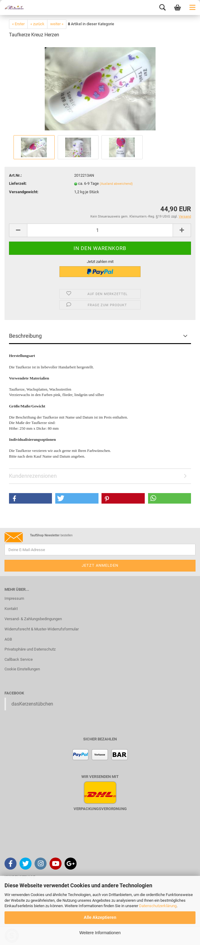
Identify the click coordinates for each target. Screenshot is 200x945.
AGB (8, 639)
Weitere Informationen (99, 932)
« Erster (18, 24)
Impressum (14, 598)
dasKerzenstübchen (32, 704)
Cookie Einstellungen (22, 669)
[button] (30, 498)
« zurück (37, 24)
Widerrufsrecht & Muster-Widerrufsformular (42, 629)
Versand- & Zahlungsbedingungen (33, 619)
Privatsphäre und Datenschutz (30, 649)
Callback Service (19, 659)
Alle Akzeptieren (100, 917)
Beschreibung (25, 336)
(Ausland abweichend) (116, 184)
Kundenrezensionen (33, 476)
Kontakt (11, 608)
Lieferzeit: (18, 183)
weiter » (56, 24)
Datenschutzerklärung (158, 906)
